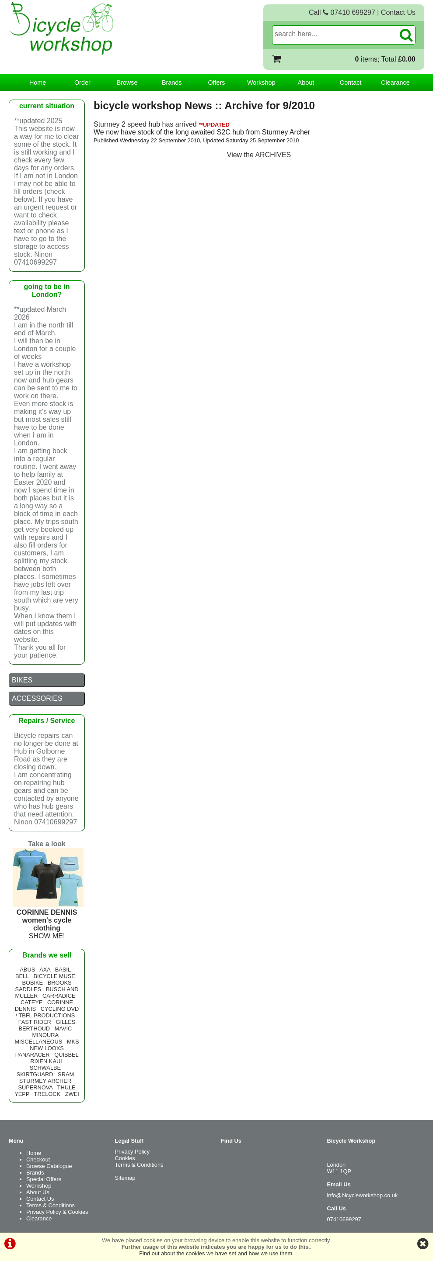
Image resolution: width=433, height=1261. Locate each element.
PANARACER (32, 1054)
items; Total (385, 59)
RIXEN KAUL (46, 1061)
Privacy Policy (132, 1151)
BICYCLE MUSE (54, 976)
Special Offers (43, 1179)
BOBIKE (32, 982)
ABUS (27, 969)
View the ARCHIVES (259, 154)
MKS (73, 1041)
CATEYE (31, 1002)
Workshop (261, 82)
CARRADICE (58, 995)
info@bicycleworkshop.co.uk (362, 1195)
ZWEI (72, 1094)
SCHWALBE (45, 1068)
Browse (127, 82)
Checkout (38, 1159)
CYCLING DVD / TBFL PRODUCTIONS (47, 1012)
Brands (172, 82)
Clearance (395, 82)
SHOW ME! (48, 920)
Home (37, 82)
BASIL (63, 969)
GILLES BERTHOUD (47, 1025)
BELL (22, 976)
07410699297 (344, 1219)
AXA (44, 969)
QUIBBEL (66, 1054)
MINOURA (45, 1035)
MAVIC (63, 1028)
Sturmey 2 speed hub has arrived (145, 124)
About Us (37, 1192)
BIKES (22, 680)
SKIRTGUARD (35, 1074)
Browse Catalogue (49, 1166)
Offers (216, 82)
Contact (351, 82)
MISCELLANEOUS (38, 1041)
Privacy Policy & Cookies (57, 1212)
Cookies (125, 1158)
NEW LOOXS (47, 1048)
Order (82, 82)
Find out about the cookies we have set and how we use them (215, 1253)
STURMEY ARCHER (45, 1081)
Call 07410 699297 (342, 12)
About (306, 82)
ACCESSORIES (37, 698)
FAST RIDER (34, 1022)
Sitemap (125, 1178)
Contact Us (398, 12)
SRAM (66, 1074)
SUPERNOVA (35, 1087)
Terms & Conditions (50, 1205)
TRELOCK (47, 1094)
